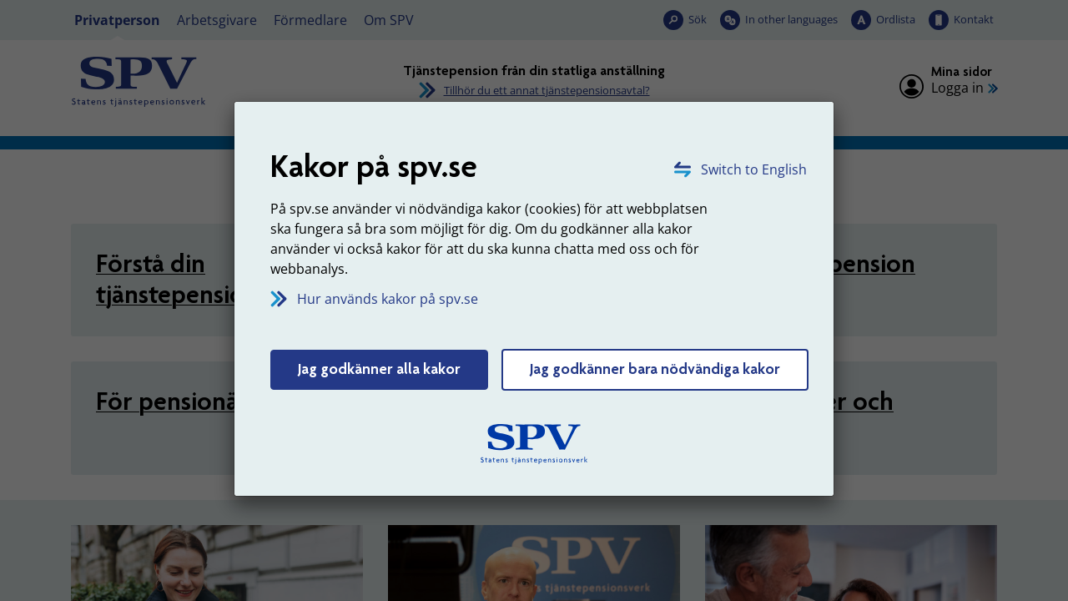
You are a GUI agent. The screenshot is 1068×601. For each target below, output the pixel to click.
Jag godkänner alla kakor (379, 369)
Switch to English (754, 169)
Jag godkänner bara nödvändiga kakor (655, 369)
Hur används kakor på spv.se (387, 299)
